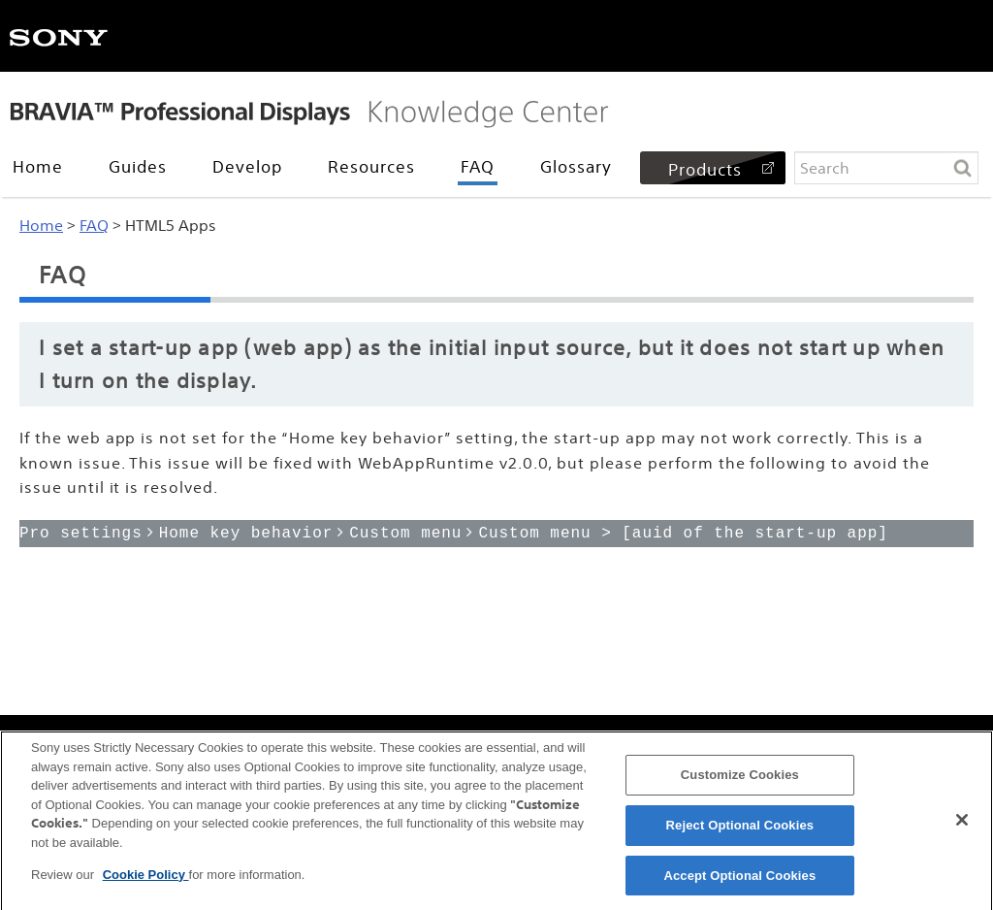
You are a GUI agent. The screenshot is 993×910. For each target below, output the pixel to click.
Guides (138, 166)
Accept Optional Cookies (739, 880)
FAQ (478, 166)
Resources (371, 166)
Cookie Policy (146, 879)
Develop (247, 166)
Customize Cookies (740, 780)
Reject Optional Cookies (740, 830)
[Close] (962, 825)
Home (38, 166)
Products (705, 169)
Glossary (576, 166)
